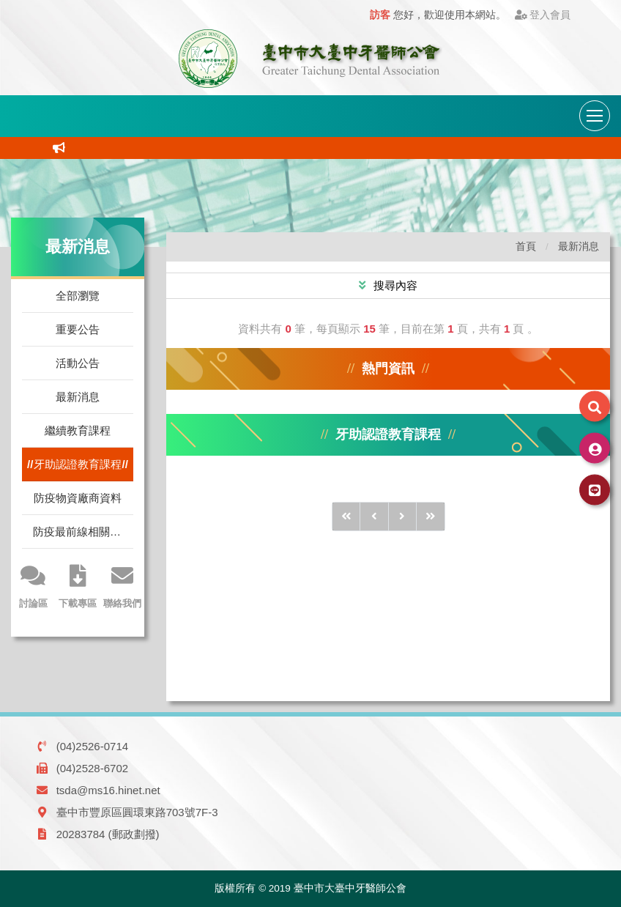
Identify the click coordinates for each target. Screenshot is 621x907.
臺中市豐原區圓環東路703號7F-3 (137, 812)
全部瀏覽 (78, 295)
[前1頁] (374, 516)
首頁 (526, 246)
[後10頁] (430, 516)
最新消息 (78, 396)
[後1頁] (402, 516)
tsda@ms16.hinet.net (108, 790)
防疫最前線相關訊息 (82, 531)
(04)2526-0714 (92, 746)
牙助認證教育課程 (78, 464)
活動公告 (78, 363)
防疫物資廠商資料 (78, 498)
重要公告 (78, 329)
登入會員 (543, 15)
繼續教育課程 (78, 430)
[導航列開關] (594, 115)
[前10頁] (346, 516)
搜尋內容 (394, 285)
